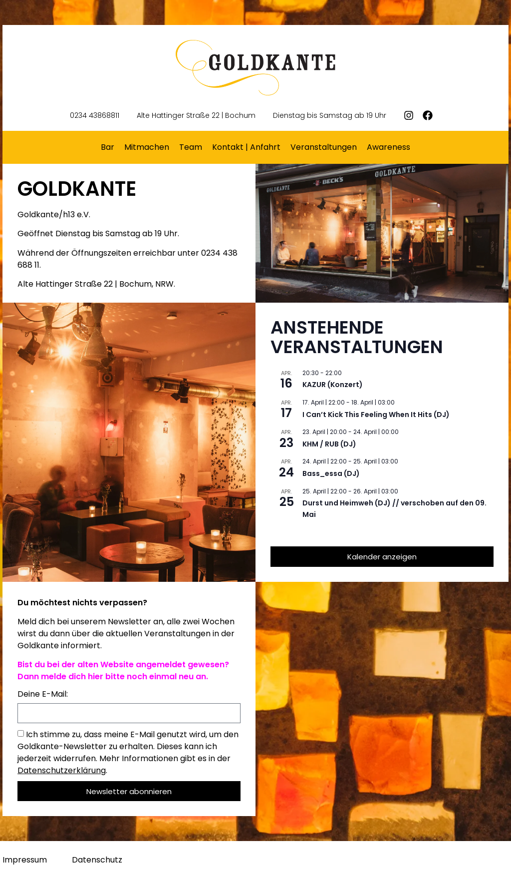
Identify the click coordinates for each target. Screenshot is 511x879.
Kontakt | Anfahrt (246, 147)
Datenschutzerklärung (61, 770)
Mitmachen (146, 147)
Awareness (388, 147)
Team (190, 147)
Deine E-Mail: (42, 695)
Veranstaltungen (323, 147)
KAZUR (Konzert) (332, 385)
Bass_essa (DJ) (331, 473)
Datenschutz (97, 860)
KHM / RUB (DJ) (329, 444)
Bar (107, 147)
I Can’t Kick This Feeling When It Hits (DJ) (376, 415)
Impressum (24, 860)
